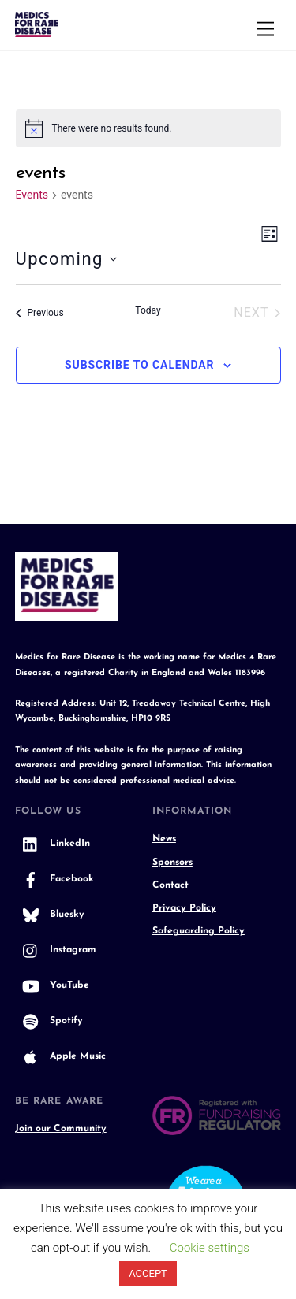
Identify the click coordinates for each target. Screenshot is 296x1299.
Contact (170, 885)
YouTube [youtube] (52, 985)
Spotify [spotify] (49, 1021)
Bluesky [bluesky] (49, 914)
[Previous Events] (40, 312)
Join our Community (61, 1129)
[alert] (148, 128)
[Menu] (265, 29)
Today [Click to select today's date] (147, 310)
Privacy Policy (184, 908)
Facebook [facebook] (54, 879)
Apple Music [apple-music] (60, 1056)
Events (32, 194)
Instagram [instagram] (55, 950)
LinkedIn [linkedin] (52, 843)
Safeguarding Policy (198, 931)
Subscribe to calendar (140, 364)
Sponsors (172, 862)
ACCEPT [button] (148, 1273)
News (164, 839)
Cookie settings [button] (209, 1248)
